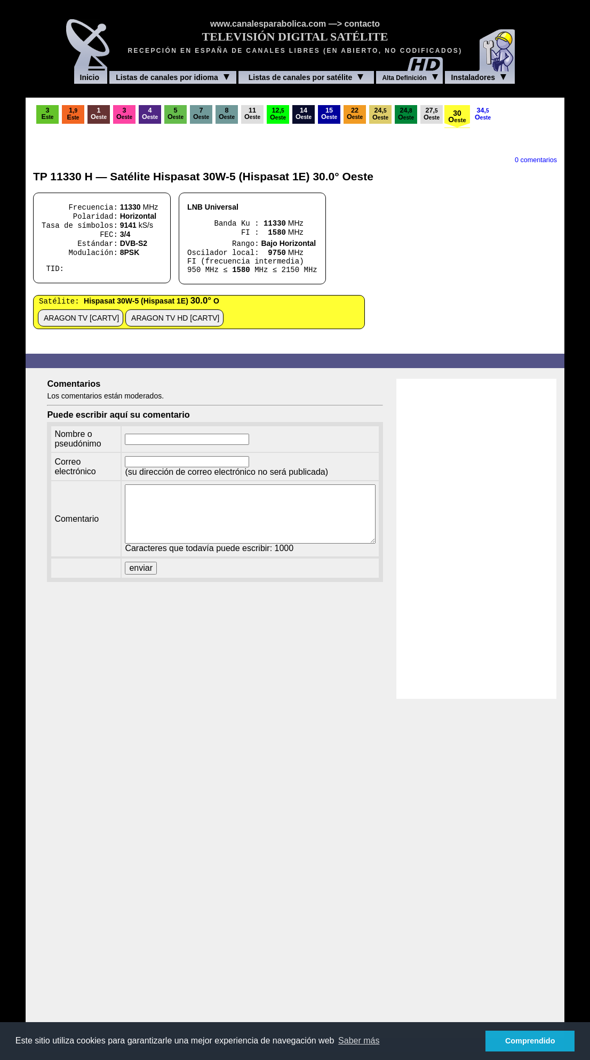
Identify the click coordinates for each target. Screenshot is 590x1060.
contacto (362, 23)
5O (176, 114)
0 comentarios (536, 160)
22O (355, 114)
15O (329, 114)
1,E (73, 114)
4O (150, 114)
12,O (278, 114)
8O (227, 114)
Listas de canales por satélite (306, 77)
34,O (483, 114)
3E (48, 114)
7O (201, 114)
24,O (380, 114)
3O (124, 114)
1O (99, 114)
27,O (432, 114)
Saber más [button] (358, 1040)
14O (304, 114)
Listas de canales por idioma (172, 77)
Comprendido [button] (530, 1041)
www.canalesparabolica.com (268, 23)
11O (252, 114)
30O (457, 116)
